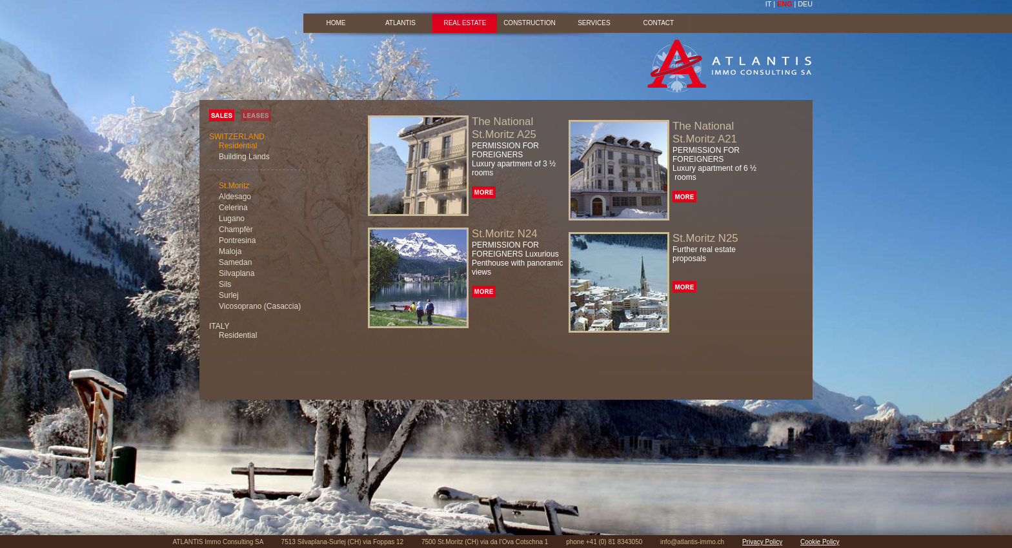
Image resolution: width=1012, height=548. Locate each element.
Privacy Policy (762, 541)
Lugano (232, 218)
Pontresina (237, 240)
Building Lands (244, 156)
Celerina (233, 207)
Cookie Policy (820, 541)
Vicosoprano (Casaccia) (260, 306)
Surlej (229, 295)
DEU (805, 4)
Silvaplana (236, 273)
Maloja (230, 251)
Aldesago (235, 196)
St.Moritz (234, 185)
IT (768, 4)
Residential (238, 145)
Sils (225, 284)
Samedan (235, 262)
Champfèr (236, 229)
